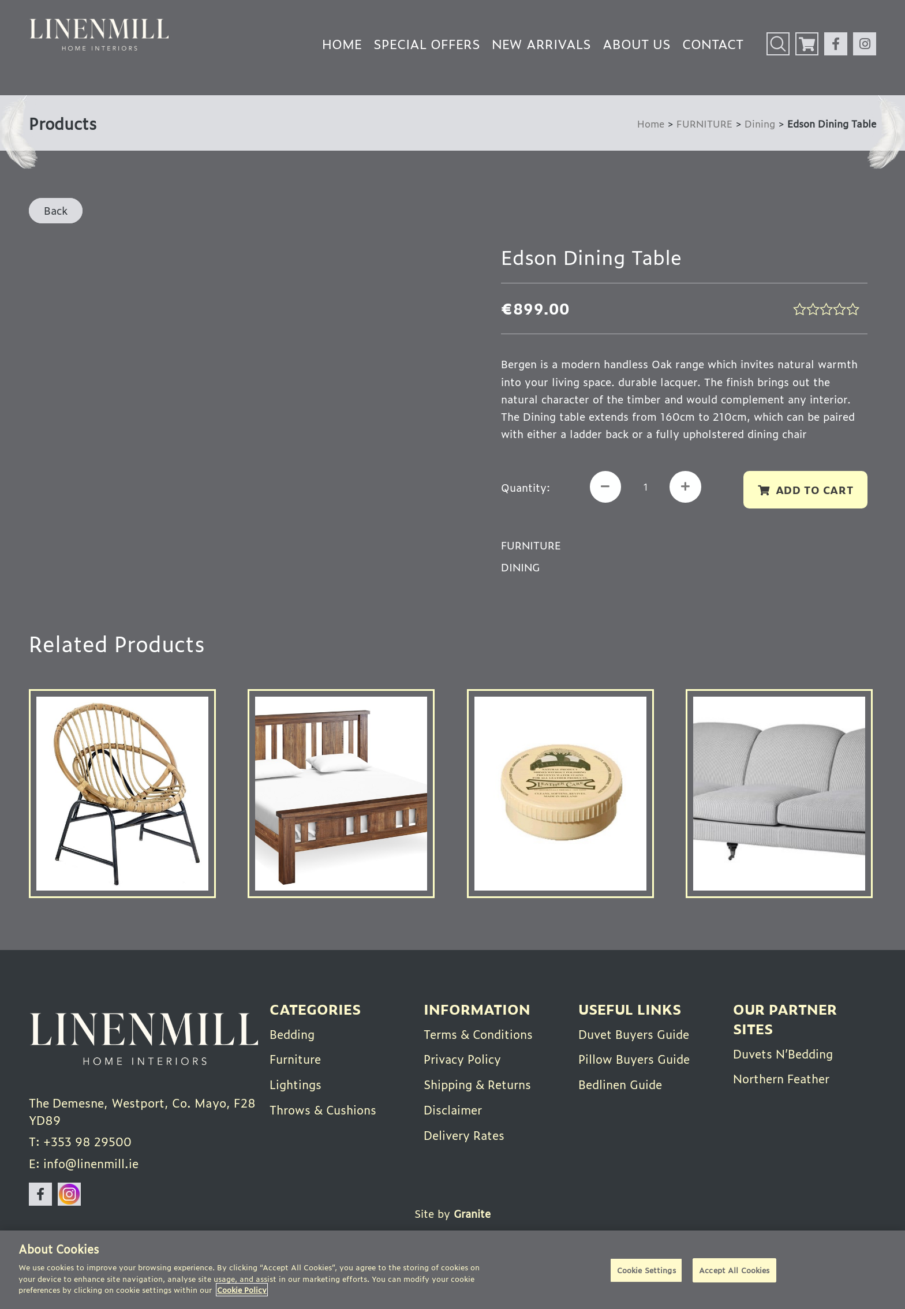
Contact (712, 43)
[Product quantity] (645, 487)
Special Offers (426, 43)
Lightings (296, 1083)
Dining (760, 123)
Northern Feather (782, 1078)
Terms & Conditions (479, 1033)
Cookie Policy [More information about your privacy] (242, 1289)
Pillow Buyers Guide (634, 1058)
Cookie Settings (646, 1270)
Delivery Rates (465, 1133)
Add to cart (814, 489)
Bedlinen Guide (620, 1083)
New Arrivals (541, 43)
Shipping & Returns (478, 1083)
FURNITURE (704, 123)
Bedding (293, 1033)
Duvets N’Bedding (784, 1053)
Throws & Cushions (323, 1108)
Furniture (295, 1058)
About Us (637, 43)
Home (342, 43)
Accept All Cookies (734, 1270)
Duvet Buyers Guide (634, 1033)
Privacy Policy (463, 1058)
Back (56, 210)
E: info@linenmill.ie (84, 1164)
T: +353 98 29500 (80, 1142)
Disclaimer (453, 1108)
